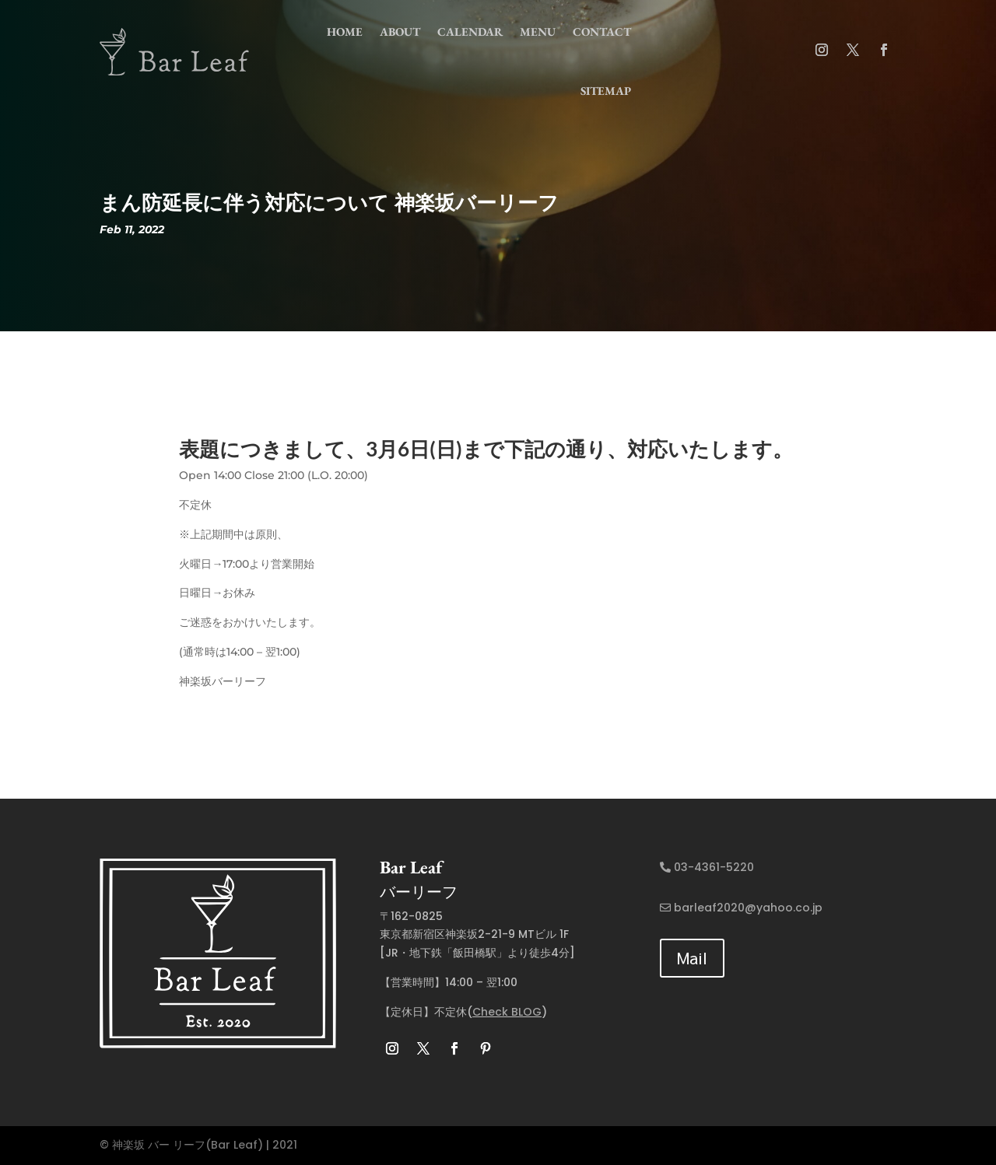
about (400, 31)
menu (538, 31)
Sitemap (605, 90)
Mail (692, 957)
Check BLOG (507, 1012)
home (345, 31)
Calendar (470, 31)
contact (602, 31)
